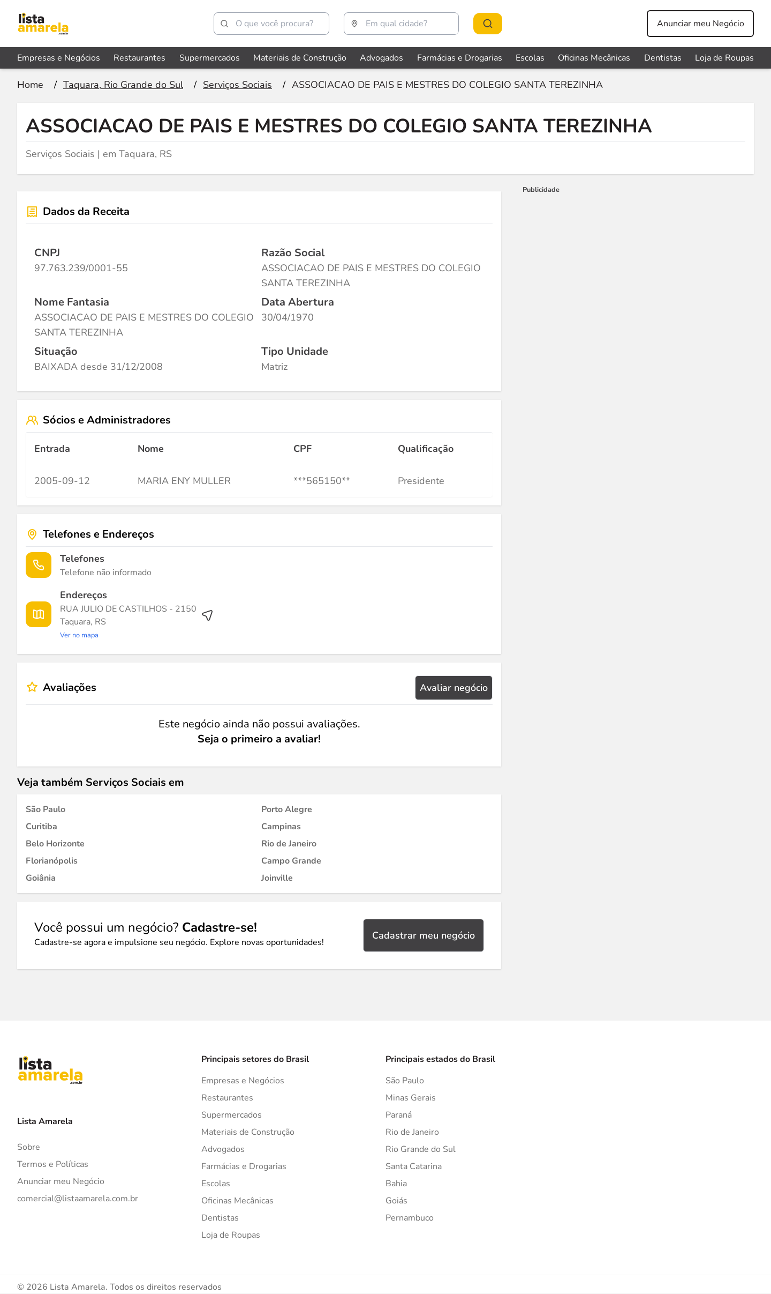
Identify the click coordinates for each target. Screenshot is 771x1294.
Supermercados (231, 1115)
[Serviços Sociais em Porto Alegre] (286, 809)
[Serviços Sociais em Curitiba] (41, 826)
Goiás (396, 1201)
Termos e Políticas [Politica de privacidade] (52, 1164)
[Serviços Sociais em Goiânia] (41, 878)
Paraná (399, 1115)
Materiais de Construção (247, 1132)
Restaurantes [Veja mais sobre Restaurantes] (139, 58)
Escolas (215, 1183)
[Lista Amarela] (43, 23)
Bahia (396, 1183)
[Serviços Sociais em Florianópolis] (52, 861)
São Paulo (405, 1081)
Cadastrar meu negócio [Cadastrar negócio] (423, 935)
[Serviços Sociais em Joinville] (277, 878)
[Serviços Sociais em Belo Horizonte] (55, 844)
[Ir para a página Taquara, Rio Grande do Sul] (123, 84)
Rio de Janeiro (412, 1132)
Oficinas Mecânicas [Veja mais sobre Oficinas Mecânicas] (594, 58)
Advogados (223, 1149)
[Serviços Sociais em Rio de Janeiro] (288, 844)
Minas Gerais (411, 1098)
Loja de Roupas (230, 1235)
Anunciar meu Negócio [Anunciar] (60, 1181)
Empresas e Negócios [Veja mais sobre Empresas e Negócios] (58, 58)
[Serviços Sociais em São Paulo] (45, 809)
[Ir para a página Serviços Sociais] (237, 84)
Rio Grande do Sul (421, 1149)
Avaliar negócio (454, 687)
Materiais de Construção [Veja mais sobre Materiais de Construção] (299, 58)
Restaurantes (227, 1098)
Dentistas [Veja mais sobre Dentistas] (663, 58)
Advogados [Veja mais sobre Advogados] (381, 58)
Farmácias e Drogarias (243, 1166)
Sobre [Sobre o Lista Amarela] (28, 1147)
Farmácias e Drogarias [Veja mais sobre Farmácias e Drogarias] (459, 58)
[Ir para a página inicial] (30, 84)
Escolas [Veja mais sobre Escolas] (530, 58)
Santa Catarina (414, 1166)
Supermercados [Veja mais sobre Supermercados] (209, 58)
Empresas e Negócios (242, 1081)
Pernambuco (410, 1218)
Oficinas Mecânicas (237, 1201)
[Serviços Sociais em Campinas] (281, 826)
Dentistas (220, 1218)
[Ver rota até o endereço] (137, 622)
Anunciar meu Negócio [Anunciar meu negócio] (700, 23)
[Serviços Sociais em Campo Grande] (291, 861)
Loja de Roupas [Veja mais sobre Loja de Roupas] (724, 58)
